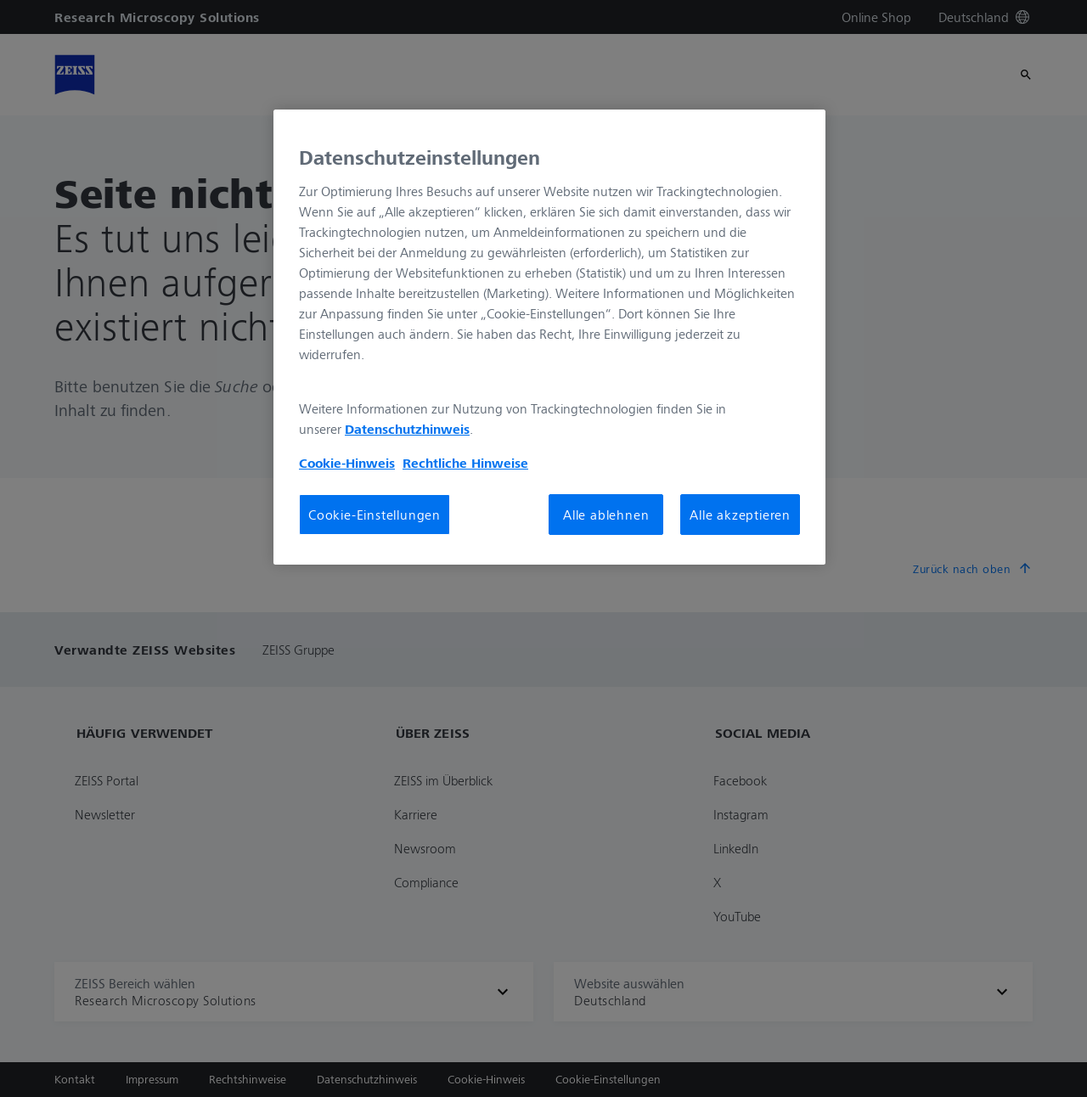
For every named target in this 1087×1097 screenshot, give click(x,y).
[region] (549, 337)
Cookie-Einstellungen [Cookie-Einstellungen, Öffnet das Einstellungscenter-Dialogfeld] (374, 514)
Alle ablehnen (606, 514)
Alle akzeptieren (740, 514)
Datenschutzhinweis (407, 428)
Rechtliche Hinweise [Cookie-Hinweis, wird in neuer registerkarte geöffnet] (465, 462)
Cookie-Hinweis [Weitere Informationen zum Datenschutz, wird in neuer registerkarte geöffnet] (347, 462)
